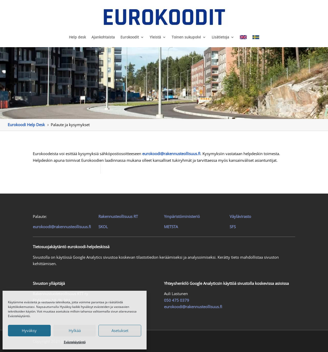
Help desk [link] (77, 37)
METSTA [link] (171, 226)
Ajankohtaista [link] (103, 37)
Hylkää (75, 330)
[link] (164, 17)
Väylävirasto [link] (240, 216)
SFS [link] (233, 226)
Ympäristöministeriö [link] (182, 216)
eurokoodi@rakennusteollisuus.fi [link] (62, 226)
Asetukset (119, 330)
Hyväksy (29, 330)
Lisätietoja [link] (220, 37)
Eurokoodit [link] (129, 37)
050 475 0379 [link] (176, 300)
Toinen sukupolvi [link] (186, 37)
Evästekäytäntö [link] (75, 342)
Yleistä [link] (155, 37)
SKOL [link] (103, 226)
